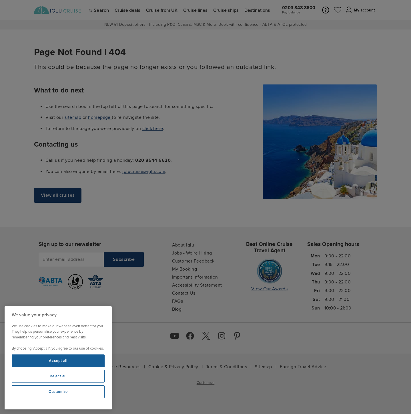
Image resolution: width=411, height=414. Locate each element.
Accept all (58, 360)
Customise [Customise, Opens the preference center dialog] (58, 391)
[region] (58, 357)
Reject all (58, 376)
